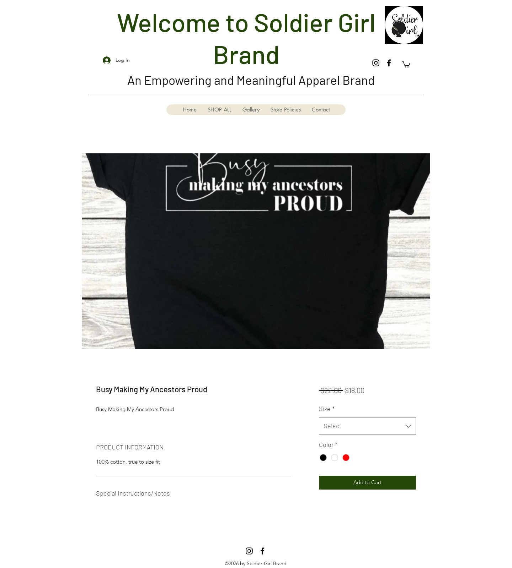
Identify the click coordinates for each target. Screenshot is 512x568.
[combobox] (367, 426)
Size (327, 409)
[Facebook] (389, 62)
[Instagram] (375, 62)
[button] (406, 63)
